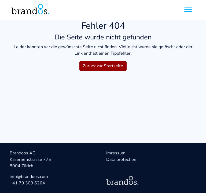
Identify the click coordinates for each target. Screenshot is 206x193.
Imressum (116, 153)
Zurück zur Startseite (103, 66)
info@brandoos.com (29, 177)
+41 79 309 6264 (27, 183)
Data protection (121, 159)
